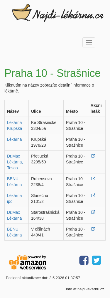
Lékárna (14, 139)
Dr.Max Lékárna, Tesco (15, 162)
